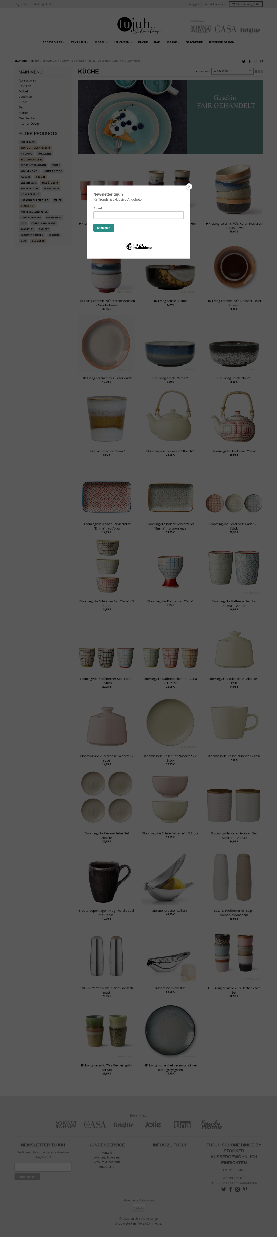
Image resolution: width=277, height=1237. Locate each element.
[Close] (189, 186)
